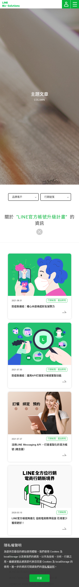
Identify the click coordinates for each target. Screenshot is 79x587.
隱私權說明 (48, 566)
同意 (39, 578)
